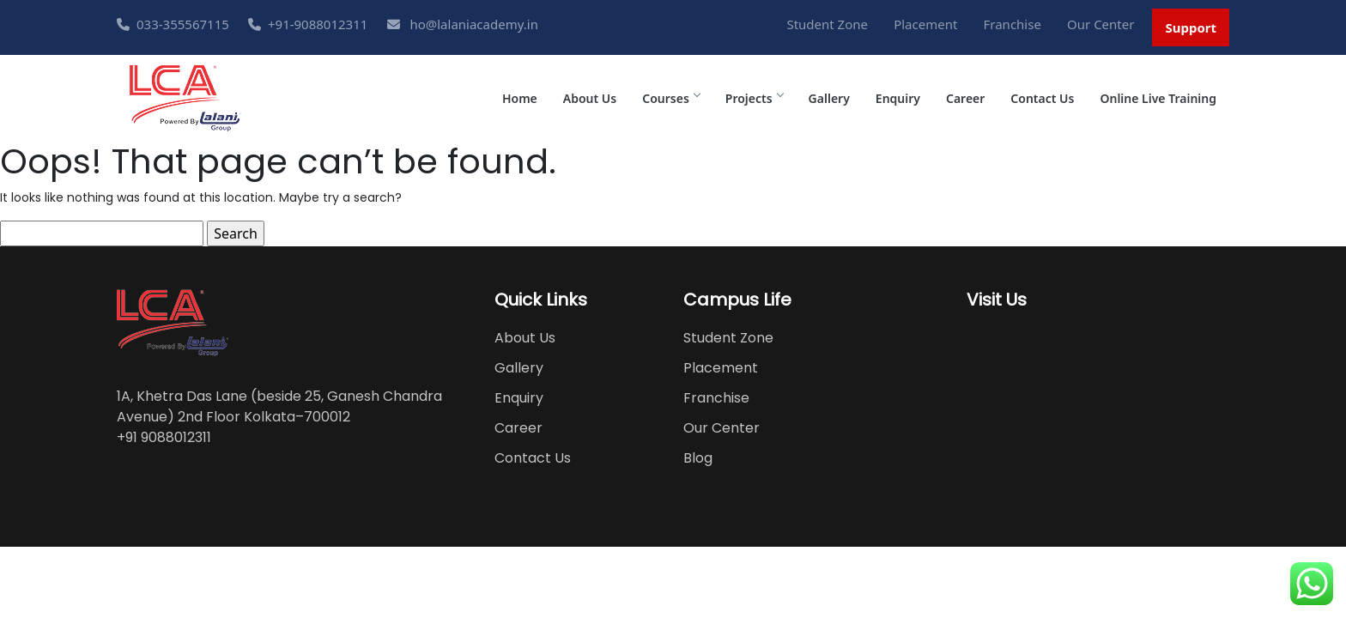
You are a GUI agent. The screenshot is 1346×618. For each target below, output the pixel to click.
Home (519, 98)
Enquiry (898, 98)
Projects (754, 98)
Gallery (829, 98)
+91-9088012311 (307, 24)
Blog (697, 458)
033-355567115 (173, 24)
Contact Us (1042, 98)
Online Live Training (1158, 98)
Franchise (1012, 24)
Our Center (1100, 24)
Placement (925, 24)
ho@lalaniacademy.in (462, 24)
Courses (671, 98)
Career (965, 98)
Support (1190, 27)
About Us (589, 98)
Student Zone (827, 24)
